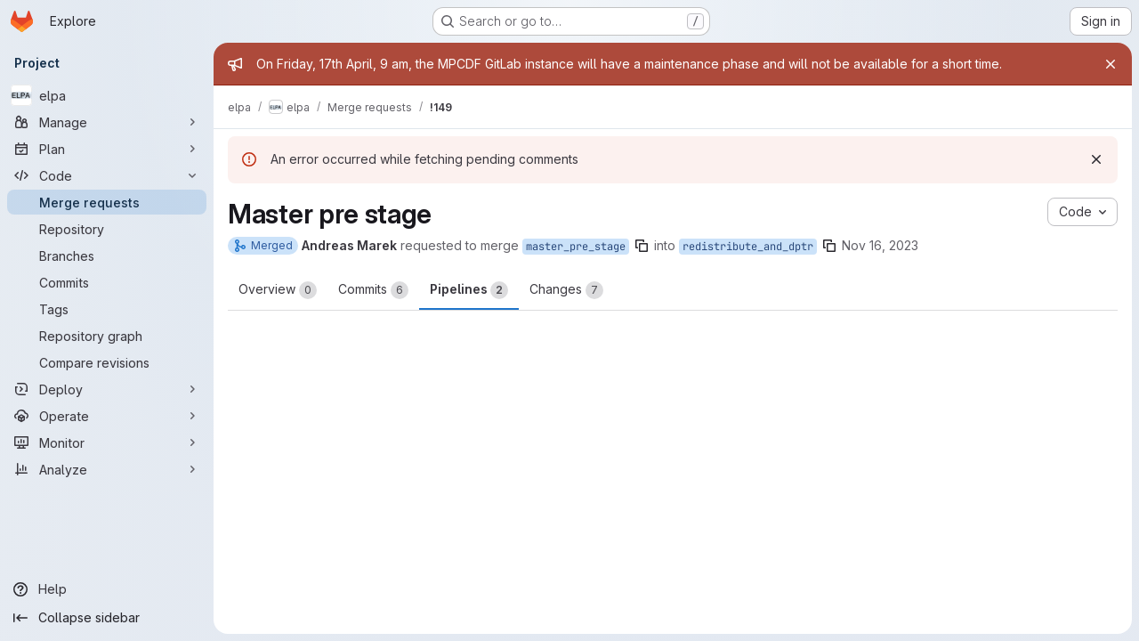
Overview (277, 290)
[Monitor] (106, 442)
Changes (566, 290)
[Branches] (106, 255)
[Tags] (106, 308)
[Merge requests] (106, 202)
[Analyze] (106, 469)
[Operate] (106, 415)
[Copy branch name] (641, 245)
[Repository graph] (106, 335)
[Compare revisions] (106, 362)
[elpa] (106, 95)
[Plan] (106, 148)
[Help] (106, 589)
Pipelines (469, 290)
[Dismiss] (1096, 159)
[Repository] (106, 228)
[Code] (106, 175)
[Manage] (106, 122)
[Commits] (106, 282)
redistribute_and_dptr (748, 246)
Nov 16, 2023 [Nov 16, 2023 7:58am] (880, 245)
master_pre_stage (576, 246)
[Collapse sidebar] (106, 617)
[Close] (1110, 64)
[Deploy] (106, 389)
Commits (373, 290)
